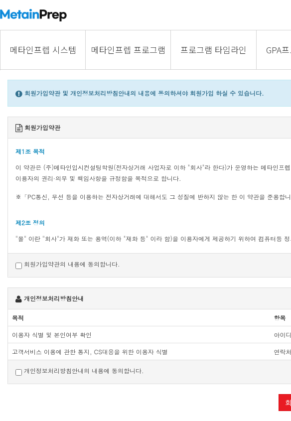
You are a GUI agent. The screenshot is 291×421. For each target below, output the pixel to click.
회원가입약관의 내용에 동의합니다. (67, 264)
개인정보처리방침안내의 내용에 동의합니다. (79, 371)
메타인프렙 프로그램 (128, 49)
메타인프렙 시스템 (43, 49)
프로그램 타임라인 (213, 49)
